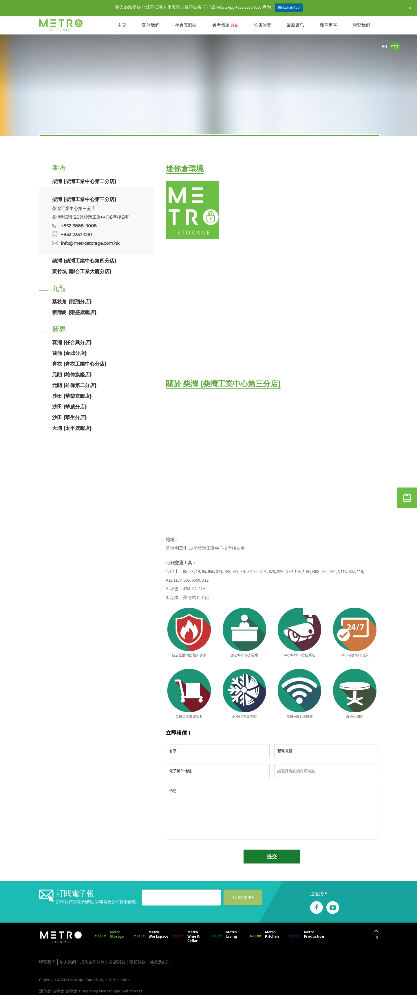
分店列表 (117, 962)
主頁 (122, 25)
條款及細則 (160, 962)
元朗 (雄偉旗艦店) (72, 374)
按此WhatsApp (289, 7)
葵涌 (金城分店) (69, 353)
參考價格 (225, 25)
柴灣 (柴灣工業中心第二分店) (84, 181)
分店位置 (262, 25)
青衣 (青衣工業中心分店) (79, 364)
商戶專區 (328, 25)
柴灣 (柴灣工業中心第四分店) (84, 261)
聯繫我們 (361, 25)
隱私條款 (137, 962)
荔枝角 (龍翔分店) (72, 301)
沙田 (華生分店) (69, 417)
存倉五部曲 (186, 25)
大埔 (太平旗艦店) (72, 428)
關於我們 (150, 25)
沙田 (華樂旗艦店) (72, 396)
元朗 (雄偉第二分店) (74, 385)
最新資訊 (295, 25)
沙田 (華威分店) (69, 407)
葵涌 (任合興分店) (72, 342)
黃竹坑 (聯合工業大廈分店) (81, 271)
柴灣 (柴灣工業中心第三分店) (84, 199)
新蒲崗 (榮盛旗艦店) (74, 312)
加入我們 (68, 962)
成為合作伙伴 (92, 962)
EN (384, 46)
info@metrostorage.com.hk (90, 243)
